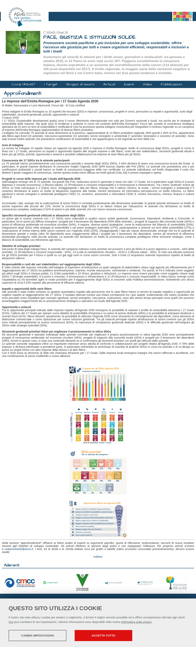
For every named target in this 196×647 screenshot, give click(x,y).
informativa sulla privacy (136, 622)
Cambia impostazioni (38, 635)
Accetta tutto (108, 635)
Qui (11, 622)
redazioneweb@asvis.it (19, 549)
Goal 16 (62, 32)
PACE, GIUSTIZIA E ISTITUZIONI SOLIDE (89, 37)
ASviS (51, 32)
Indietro (98, 556)
